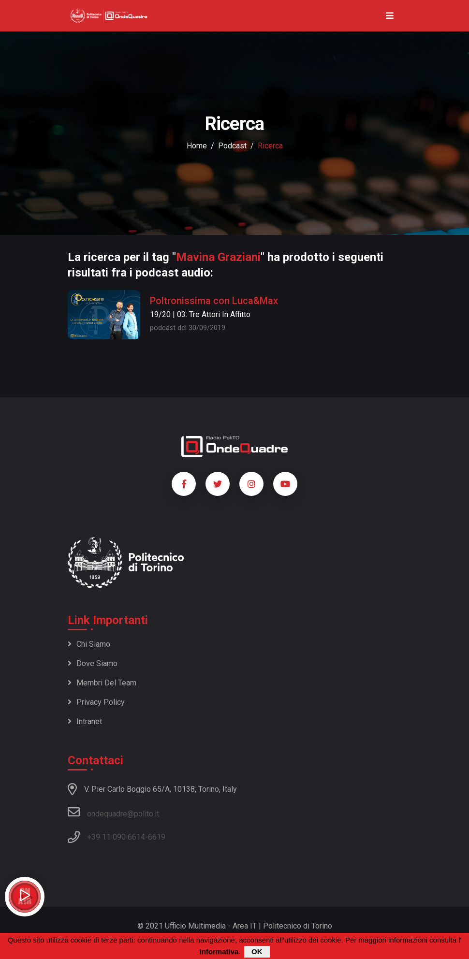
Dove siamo (92, 663)
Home (197, 145)
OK (257, 952)
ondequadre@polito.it (113, 812)
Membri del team (102, 682)
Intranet (85, 721)
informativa (218, 952)
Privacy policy (96, 702)
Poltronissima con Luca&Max (214, 300)
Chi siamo (89, 644)
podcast (232, 145)
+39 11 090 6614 (116, 837)
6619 (156, 837)
